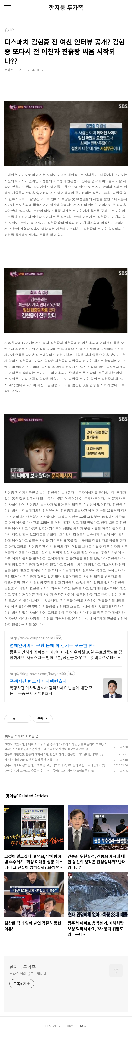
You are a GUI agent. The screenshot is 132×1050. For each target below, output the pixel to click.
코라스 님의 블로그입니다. (28, 988)
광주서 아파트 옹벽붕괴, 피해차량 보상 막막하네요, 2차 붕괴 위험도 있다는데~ (52, 779)
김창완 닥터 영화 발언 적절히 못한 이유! (28, 774)
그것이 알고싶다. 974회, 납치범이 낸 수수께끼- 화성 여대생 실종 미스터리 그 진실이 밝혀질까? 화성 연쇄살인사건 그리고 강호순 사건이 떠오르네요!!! (55, 761)
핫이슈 (9, 751)
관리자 (82, 1040)
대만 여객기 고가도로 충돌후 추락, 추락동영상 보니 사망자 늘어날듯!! (46, 785)
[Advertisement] (66, 673)
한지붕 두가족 (66, 7)
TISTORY (67, 1040)
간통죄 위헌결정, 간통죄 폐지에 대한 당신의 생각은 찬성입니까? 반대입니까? (51, 769)
